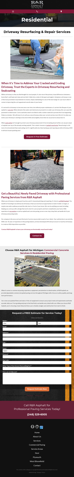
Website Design (32, 472)
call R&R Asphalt (64, 201)
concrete (10, 110)
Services (37, 441)
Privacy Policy (30, 395)
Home (37, 432)
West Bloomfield (37, 461)
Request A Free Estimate (37, 137)
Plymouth (37, 457)
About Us (37, 436)
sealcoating (8, 123)
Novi (37, 453)
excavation (13, 211)
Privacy (43, 472)
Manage (39, 472)
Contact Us (37, 236)
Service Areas (37, 449)
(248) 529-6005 (37, 414)
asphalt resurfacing (52, 125)
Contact (37, 465)
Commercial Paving (37, 445)
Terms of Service (39, 395)
